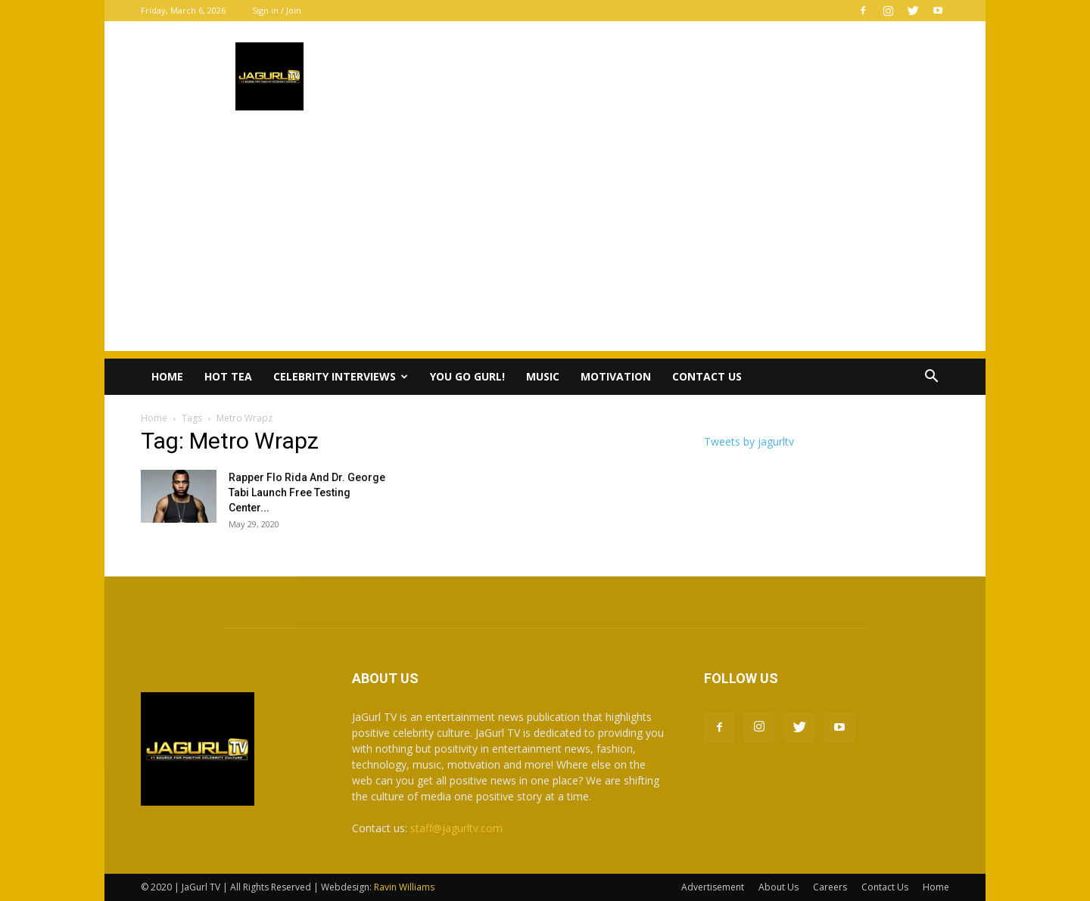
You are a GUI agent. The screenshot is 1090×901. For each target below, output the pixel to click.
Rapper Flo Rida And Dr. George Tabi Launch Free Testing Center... (307, 492)
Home (167, 376)
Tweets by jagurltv (749, 441)
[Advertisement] (545, 245)
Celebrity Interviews (340, 376)
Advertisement (712, 887)
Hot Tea (228, 376)
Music (542, 376)
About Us (778, 887)
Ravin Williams (405, 887)
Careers (830, 887)
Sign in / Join (276, 10)
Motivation (616, 376)
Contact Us (707, 376)
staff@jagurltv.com (456, 828)
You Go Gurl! (467, 376)
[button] (931, 378)
